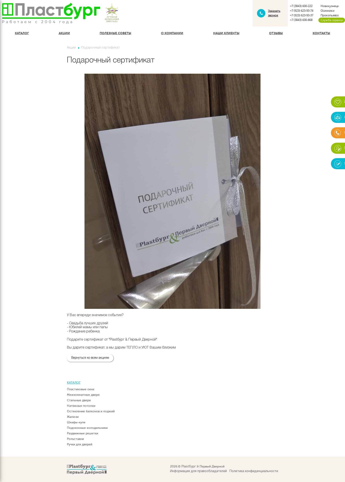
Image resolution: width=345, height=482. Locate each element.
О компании (172, 33)
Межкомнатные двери (83, 394)
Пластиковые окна (80, 389)
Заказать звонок (274, 13)
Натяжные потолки (81, 405)
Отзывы (276, 33)
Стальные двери (79, 400)
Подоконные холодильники (87, 427)
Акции (64, 33)
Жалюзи (73, 416)
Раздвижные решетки (82, 433)
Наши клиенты (226, 33)
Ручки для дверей (79, 444)
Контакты (321, 33)
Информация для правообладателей (198, 471)
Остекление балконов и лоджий (91, 411)
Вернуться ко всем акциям (90, 357)
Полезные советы (115, 33)
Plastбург (189, 466)
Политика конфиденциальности (253, 471)
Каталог (22, 33)
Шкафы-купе (76, 422)
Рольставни (75, 439)
